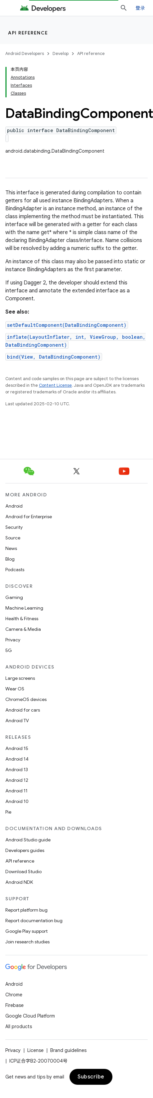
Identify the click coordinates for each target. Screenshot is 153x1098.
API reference (28, 33)
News (11, 548)
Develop (61, 53)
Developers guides (24, 850)
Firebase (14, 1005)
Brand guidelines (68, 1050)
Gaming (14, 597)
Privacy (12, 640)
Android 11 (16, 791)
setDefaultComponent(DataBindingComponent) (66, 325)
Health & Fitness (21, 619)
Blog (10, 559)
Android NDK (19, 882)
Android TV (17, 721)
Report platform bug (26, 910)
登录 (140, 8)
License (35, 1050)
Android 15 (16, 748)
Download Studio (23, 871)
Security (14, 527)
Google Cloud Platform (30, 1016)
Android (14, 506)
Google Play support (26, 931)
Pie (8, 812)
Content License (55, 385)
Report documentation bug (34, 920)
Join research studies (27, 942)
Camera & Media (23, 629)
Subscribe (90, 1076)
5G (8, 650)
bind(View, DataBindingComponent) (53, 357)
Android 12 (16, 780)
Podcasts (14, 570)
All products (18, 1026)
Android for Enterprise (28, 517)
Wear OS (14, 689)
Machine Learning (24, 608)
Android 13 (16, 770)
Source (12, 538)
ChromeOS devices (26, 699)
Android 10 (17, 801)
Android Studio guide (28, 840)
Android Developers (24, 53)
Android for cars (22, 710)
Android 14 (17, 759)
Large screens (20, 678)
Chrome (13, 995)
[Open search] (124, 8)
